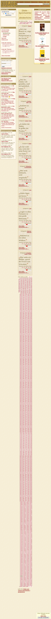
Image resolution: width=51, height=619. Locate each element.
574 (31, 402)
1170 (27, 550)
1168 (21, 550)
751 (23, 444)
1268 (21, 579)
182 (26, 312)
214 (31, 319)
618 (28, 413)
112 (26, 296)
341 (23, 349)
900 (21, 479)
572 (26, 402)
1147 (31, 543)
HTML (8, 13)
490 (21, 384)
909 (31, 480)
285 (21, 337)
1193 (24, 557)
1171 (31, 550)
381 (23, 358)
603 (28, 409)
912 (26, 481)
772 (26, 449)
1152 (21, 546)
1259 (27, 23)
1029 (24, 510)
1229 (24, 568)
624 (31, 414)
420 (21, 368)
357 (26, 353)
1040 (21, 513)
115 (21, 297)
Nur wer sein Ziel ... (7, 120)
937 (26, 487)
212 (26, 319)
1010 (27, 504)
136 (23, 302)
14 (27, 279)
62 (25, 287)
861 (23, 469)
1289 (24, 585)
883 (28, 474)
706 (23, 434)
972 (26, 495)
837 (26, 464)
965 (21, 494)
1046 (27, 514)
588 (28, 406)
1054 (27, 517)
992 (26, 499)
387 (26, 360)
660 (21, 423)
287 (26, 337)
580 (21, 405)
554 (31, 398)
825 (21, 461)
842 (26, 465)
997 (26, 501)
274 (31, 333)
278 (28, 334)
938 (28, 487)
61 (23, 287)
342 (26, 349)
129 (31, 300)
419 (31, 367)
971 (23, 495)
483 (28, 382)
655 (21, 422)
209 (31, 318)
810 (21, 458)
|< (29, 21)
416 (23, 367)
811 (23, 458)
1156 (21, 547)
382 (26, 358)
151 (23, 305)
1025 (24, 509)
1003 (31, 502)
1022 (27, 507)
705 (21, 434)
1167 (31, 549)
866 (23, 471)
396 (23, 362)
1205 (24, 561)
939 (31, 487)
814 (31, 458)
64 (29, 287)
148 (28, 304)
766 (23, 447)
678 (28, 427)
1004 (21, 503)
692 (26, 430)
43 (29, 283)
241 (23, 326)
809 (31, 457)
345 (21, 350)
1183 (31, 554)
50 (29, 285)
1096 (21, 529)
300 (21, 340)
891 (23, 476)
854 (31, 467)
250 (21, 328)
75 (23, 289)
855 (21, 468)
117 (26, 297)
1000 (21, 502)
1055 (31, 517)
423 (28, 368)
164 (31, 308)
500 (21, 386)
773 (28, 449)
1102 (27, 531)
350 (21, 352)
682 (26, 428)
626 (23, 415)
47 (23, 285)
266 (23, 332)
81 (21, 290)
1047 (31, 514)
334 (31, 347)
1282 (27, 583)
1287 (31, 584)
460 (21, 377)
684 (31, 428)
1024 (21, 509)
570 (21, 402)
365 (21, 355)
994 (31, 499)
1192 (21, 557)
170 (21, 310)
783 (28, 451)
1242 (27, 571)
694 (31, 430)
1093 (24, 528)
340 (21, 349)
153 (28, 305)
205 (21, 318)
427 (26, 369)
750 (21, 444)
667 (26, 424)
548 (28, 397)
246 (23, 327)
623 (28, 414)
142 (26, 303)
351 (23, 352)
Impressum (27, 2)
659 (31, 422)
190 (21, 315)
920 (21, 483)
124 (31, 298)
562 (26, 400)
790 (21, 453)
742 (26, 442)
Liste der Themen (6, 49)
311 (23, 342)
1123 (31, 536)
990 (21, 499)
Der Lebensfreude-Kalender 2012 (42, 46)
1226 (27, 566)
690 (21, 430)
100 (21, 294)
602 (26, 409)
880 (21, 474)
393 (28, 361)
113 (28, 296)
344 (31, 349)
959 (31, 491)
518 (28, 390)
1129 (24, 539)
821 (23, 460)
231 (23, 324)
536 (23, 394)
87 (19, 291)
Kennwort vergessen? (6, 67)
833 (28, 462)
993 (28, 499)
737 (26, 440)
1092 (21, 528)
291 (23, 338)
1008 (21, 504)
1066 (27, 520)
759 (31, 445)
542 (26, 395)
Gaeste (47, 16)
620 (21, 414)
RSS (45, 2)
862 (26, 469)
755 (21, 445)
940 (21, 488)
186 (23, 313)
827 (26, 461)
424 (31, 368)
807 (26, 457)
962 (26, 492)
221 (23, 321)
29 (29, 281)
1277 (24, 581)
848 (28, 466)
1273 (24, 580)
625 (21, 415)
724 (31, 437)
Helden (26, 254)
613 (28, 412)
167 (26, 309)
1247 (31, 572)
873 (28, 472)
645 (21, 420)
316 (23, 343)
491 (23, 384)
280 (21, 335)
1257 (21, 23)
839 (31, 464)
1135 (31, 540)
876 (23, 473)
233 (28, 324)
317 (26, 343)
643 (28, 419)
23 (31, 280)
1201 (24, 559)
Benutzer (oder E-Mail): (7, 60)
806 (23, 457)
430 (21, 370)
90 (25, 291)
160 (21, 308)
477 (26, 380)
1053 (24, 517)
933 (28, 486)
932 (26, 486)
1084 (21, 526)
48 (25, 285)
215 (21, 320)
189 (31, 313)
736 (23, 440)
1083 (31, 525)
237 (26, 325)
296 (23, 339)
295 (21, 339)
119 (31, 297)
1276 (21, 581)
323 (28, 345)
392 (26, 361)
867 (26, 471)
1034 (27, 511)
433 (28, 370)
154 (31, 305)
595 (21, 408)
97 (27, 293)
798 (28, 454)
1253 (21, 22)
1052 (21, 517)
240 (21, 326)
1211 (31, 562)
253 (28, 328)
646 (23, 420)
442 (26, 372)
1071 (31, 521)
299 (31, 339)
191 (23, 315)
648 (28, 420)
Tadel (27, 102)
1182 (27, 554)
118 (28, 297)
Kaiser (29, 143)
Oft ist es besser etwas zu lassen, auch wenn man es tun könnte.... (8, 89)
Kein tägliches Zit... (6, 146)
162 (26, 308)
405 (21, 364)
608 (28, 410)
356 (23, 353)
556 (23, 399)
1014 (27, 505)
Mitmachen (28, 166)
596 (23, 408)
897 (26, 477)
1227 (31, 566)
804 (31, 456)
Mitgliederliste (4, 73)
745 (21, 443)
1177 (24, 553)
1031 (31, 510)
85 (29, 290)
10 (19, 279)
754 (31, 444)
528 (28, 392)
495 (21, 385)
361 (23, 354)
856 (23, 468)
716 (23, 436)
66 (19, 288)
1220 (21, 565)
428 (28, 369)
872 (26, 472)
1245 (24, 572)
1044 (21, 514)
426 (23, 369)
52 (19, 286)
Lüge (30, 102)
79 (31, 289)
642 (26, 419)
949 (31, 489)
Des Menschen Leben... (7, 107)
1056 (21, 518)
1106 (27, 532)
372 (26, 356)
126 (23, 300)
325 (21, 346)
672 (26, 425)
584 (31, 405)
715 (21, 436)
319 (31, 343)
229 (31, 323)
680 (21, 428)
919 (31, 482)
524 (31, 391)
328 (28, 346)
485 (21, 383)
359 (31, 353)
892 (26, 476)
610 (21, 412)
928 (28, 484)
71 (29, 288)
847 (26, 466)
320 (21, 345)
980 (21, 497)
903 (28, 479)
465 (21, 378)
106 (23, 295)
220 (21, 321)
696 (23, 431)
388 (28, 360)
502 (26, 386)
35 (27, 282)
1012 (21, 505)
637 (26, 417)
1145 (24, 543)
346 (23, 350)
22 (29, 280)
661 (23, 423)
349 (31, 350)
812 (26, 458)
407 (26, 364)
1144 (21, 543)
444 (31, 372)
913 (28, 481)
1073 (24, 523)
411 (23, 365)
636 (23, 417)
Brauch (29, 26)
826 (23, 461)
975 (21, 496)
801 (23, 456)
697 (26, 431)
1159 (31, 547)
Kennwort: (3, 63)
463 (28, 377)
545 (21, 397)
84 (27, 290)
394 (31, 361)
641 (23, 419)
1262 (27, 577)
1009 (24, 504)
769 (31, 447)
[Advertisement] (6, 21)
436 (23, 371)
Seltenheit (29, 232)
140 (21, 303)
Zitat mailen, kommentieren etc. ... (24, 46)
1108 (21, 533)
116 (23, 297)
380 (21, 358)
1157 (24, 547)
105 (21, 295)
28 (27, 281)
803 (28, 456)
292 (26, 338)
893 (28, 476)
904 (31, 479)
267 (26, 332)
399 (31, 362)
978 (28, 496)
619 (31, 413)
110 (21, 296)
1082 (27, 525)
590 (21, 407)
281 (23, 335)
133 (28, 301)
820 (21, 460)
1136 (21, 541)
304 (31, 340)
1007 (31, 503)
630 (21, 416)
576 (23, 404)
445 (21, 373)
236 (23, 325)
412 (26, 365)
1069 (24, 521)
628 (28, 415)
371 (23, 356)
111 (23, 296)
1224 (21, 566)
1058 (27, 518)
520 (21, 391)
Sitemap (41, 2)
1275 (31, 580)
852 (26, 467)
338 (28, 348)
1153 (24, 546)
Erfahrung (38, 14)
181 (23, 312)
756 (23, 445)
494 (31, 384)
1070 (27, 521)
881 (23, 474)
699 (31, 431)
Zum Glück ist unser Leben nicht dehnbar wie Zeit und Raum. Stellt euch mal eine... (7, 102)
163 (28, 308)
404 (31, 363)
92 (29, 291)
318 (28, 343)
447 (26, 373)
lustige (5, 36)
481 (23, 382)
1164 (21, 549)
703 (28, 432)
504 (31, 386)
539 (31, 394)
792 (26, 453)
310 (21, 342)
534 (31, 393)
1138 (27, 541)
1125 (24, 538)
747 (26, 443)
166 (23, 309)
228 (28, 323)
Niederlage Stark (38, 11)
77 (27, 289)
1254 (24, 22)
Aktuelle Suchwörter (45, 5)
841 (23, 465)
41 (25, 283)
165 (21, 309)
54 (23, 286)
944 (31, 488)
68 (23, 288)
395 (21, 362)
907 (26, 480)
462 (26, 377)
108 (28, 295)
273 (28, 333)
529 (31, 392)
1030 (27, 510)
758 (28, 445)
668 (28, 424)
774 (31, 449)
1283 (31, 583)
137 (26, 302)
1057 (24, 518)
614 (31, 412)
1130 (27, 539)
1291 (31, 585)
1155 (31, 546)
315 (21, 343)
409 (31, 364)
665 (21, 424)
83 (25, 290)
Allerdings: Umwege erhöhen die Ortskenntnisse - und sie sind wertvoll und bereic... (8, 124)
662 (26, 423)
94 (21, 293)
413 (28, 365)
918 (28, 482)
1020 (21, 507)
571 (23, 402)
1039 (31, 512)
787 (26, 452)
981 (23, 497)
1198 (27, 558)
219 (31, 320)
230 (21, 324)
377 (26, 357)
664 (31, 423)
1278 (27, 581)
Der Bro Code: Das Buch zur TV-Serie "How (42, 33)
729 (31, 438)
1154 (27, 546)
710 (21, 435)
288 (28, 337)
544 (31, 395)
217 (26, 320)
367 (26, 355)
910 (21, 481)
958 (28, 491)
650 (21, 421)
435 (21, 371)
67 (21, 288)
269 (31, 332)
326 (23, 346)
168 (28, 309)
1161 (24, 548)
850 (21, 467)
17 (19, 280)
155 (21, 306)
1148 (21, 544)
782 (26, 451)
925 (21, 484)
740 (21, 442)
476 (23, 380)
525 (21, 392)
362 (26, 354)
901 (23, 479)
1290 (27, 585)
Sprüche (3, 38)
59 (19, 287)
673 (28, 425)
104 (31, 294)
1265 (24, 578)
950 (21, 490)
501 (23, 386)
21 (27, 280)
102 (26, 294)
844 (31, 465)
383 (28, 358)
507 (26, 387)
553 (28, 398)
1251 (31, 573)
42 (27, 283)
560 (21, 400)
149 (31, 304)
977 (26, 496)
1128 (21, 539)
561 (23, 400)
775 (21, 450)
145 (21, 304)
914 (31, 481)
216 (23, 320)
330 (21, 347)
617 (26, 413)
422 (26, 368)
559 (31, 399)
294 (31, 338)
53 (21, 286)
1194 (27, 557)
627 (26, 415)
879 (31, 473)
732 (26, 439)
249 (31, 327)
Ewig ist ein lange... (8, 99)
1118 (27, 535)
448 (28, 373)
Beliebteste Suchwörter (34, 5)
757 (26, 445)
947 (26, 489)
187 (26, 313)
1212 (21, 563)
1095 (31, 528)
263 (28, 331)
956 (23, 491)
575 (21, 404)
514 (31, 388)
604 (31, 409)
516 (23, 390)
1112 (21, 534)
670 (21, 425)
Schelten (29, 101)
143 (28, 303)
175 (21, 311)
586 (23, 406)
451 (23, 375)
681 (23, 428)
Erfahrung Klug (46, 14)
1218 (27, 564)
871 (23, 472)
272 (26, 333)
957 (26, 491)
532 (26, 393)
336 (23, 348)
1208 (21, 562)
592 (26, 407)
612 (26, 412)
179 (31, 311)
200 (21, 317)
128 (28, 300)
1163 (31, 548)
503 (28, 386)
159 (31, 306)
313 (28, 342)
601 (23, 409)
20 (25, 280)
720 (21, 437)
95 (23, 293)
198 (28, 316)
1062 (27, 519)
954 (31, 490)
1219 (31, 564)
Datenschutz (34, 2)
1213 (24, 563)
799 (31, 454)
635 (21, 417)
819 (31, 459)
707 (26, 434)
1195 (31, 557)
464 (31, 377)
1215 (31, 563)
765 (21, 447)
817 (26, 459)
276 (23, 334)
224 (31, 321)
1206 (27, 561)
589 (31, 406)
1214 (27, 563)
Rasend (36, 19)
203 (28, 317)
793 (28, 453)
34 (25, 282)
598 (28, 408)
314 (31, 342)
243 (28, 326)
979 (31, 496)
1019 (31, 506)
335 (21, 348)
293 (28, 338)
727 (26, 438)
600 (21, 409)
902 (26, 479)
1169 (24, 550)
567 (26, 401)
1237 (24, 570)
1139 (31, 541)
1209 (24, 562)
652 (26, 421)
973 (28, 495)
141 (23, 303)
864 (31, 469)
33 (23, 282)
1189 (24, 556)
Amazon (42, 63)
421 (23, 368)
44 (31, 283)
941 (23, 488)
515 (21, 390)
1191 (31, 556)
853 (28, 467)
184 (31, 312)
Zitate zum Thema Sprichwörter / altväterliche (24, 590)
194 (31, 315)
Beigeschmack (47, 17)
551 (23, 398)
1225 (24, 566)
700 (21, 432)
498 (28, 385)
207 (26, 318)
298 (28, 339)
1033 (24, 511)
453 (28, 375)
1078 (27, 524)
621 (23, 414)
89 (23, 291)
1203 (31, 559)
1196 (21, 558)
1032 (21, 511)
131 (23, 301)
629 (31, 415)
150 (21, 305)
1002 (27, 502)
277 (26, 334)
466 (23, 378)
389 (31, 360)
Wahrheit (29, 231)
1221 (24, 565)
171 (23, 310)
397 (26, 362)
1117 (24, 535)
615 (21, 413)
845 (21, 466)
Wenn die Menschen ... (7, 113)
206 (23, 318)
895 (21, 477)
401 (23, 363)
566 (23, 401)
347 (26, 350)
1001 (24, 502)
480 (21, 382)
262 (26, 331)
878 (28, 473)
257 (26, 330)
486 (23, 383)
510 (21, 388)
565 (21, 401)
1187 (31, 555)
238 (28, 325)
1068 (21, 521)
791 (23, 453)
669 (31, 424)
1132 (21, 540)
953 (28, 490)
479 (31, 380)
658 (28, 422)
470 (21, 379)
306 (23, 341)
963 (28, 492)
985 (21, 498)
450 (21, 375)
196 (23, 316)
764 (31, 446)
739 (31, 440)
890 (21, 476)
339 (31, 348)
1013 (24, 505)
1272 (21, 580)
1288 (21, 585)
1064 (21, 520)
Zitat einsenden (5, 55)
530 (21, 393)
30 (31, 281)
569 (31, 401)
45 (19, 285)
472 (26, 379)
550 (21, 398)
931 (23, 486)
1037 (24, 512)
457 (26, 376)
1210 (27, 562)
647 (26, 420)
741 (23, 442)
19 (23, 280)
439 (31, 371)
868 (28, 471)
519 (31, 390)
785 (21, 452)
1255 (27, 22)
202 (26, 317)
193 (28, 315)
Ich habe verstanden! (43, 617)
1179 (31, 553)
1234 (27, 569)
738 (28, 440)
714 (31, 435)
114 (31, 296)
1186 (27, 555)
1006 (27, 503)
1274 (27, 580)
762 (26, 446)
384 (31, 358)
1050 (27, 516)
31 (19, 282)
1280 (21, 583)
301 (23, 340)
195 (21, 316)
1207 (31, 561)
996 (23, 501)
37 (31, 282)
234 (31, 324)
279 (31, 334)
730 (21, 439)
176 (23, 311)
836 (23, 464)
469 (31, 378)
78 (29, 289)
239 (31, 325)
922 (26, 483)
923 (28, 483)
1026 (27, 509)
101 (23, 294)
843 (28, 465)
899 (31, 477)
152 (26, 305)
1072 (21, 523)
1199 (31, 558)
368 (28, 355)
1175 (31, 551)
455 (21, 376)
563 (28, 400)
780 (21, 451)
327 (26, 346)
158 (28, 306)
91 (27, 291)
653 (28, 421)
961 (23, 492)
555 (21, 399)
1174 (27, 551)
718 (28, 436)
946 (23, 489)
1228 (21, 568)
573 (28, 402)
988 (28, 498)
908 (28, 480)
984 (31, 497)
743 (28, 442)
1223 (31, 565)
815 (21, 459)
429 (31, 369)
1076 (21, 524)
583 (28, 405)
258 (28, 330)
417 (26, 367)
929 (31, 484)
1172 (21, 551)
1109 (24, 533)
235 (21, 325)
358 (28, 353)
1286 (27, 584)
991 (23, 499)
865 (21, 471)
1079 (31, 524)
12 (23, 279)
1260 (21, 577)
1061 (24, 519)
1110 (27, 533)
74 (21, 289)
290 (21, 338)
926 (23, 484)
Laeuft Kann (46, 13)
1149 (24, 544)
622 (26, 414)
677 (26, 427)
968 (28, 494)
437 (26, 371)
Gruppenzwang (27, 167)
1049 (24, 516)
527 (26, 392)
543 (28, 395)
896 (23, 477)
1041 (24, 513)
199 (31, 316)
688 (28, 429)
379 (31, 357)
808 (28, 457)
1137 (24, 541)
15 (29, 279)
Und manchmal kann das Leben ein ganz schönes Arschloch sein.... (8, 109)
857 (26, 468)
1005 (24, 503)
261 (23, 331)
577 (26, 404)
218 (28, 320)
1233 (24, 569)
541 (23, 395)
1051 (31, 516)
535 (21, 394)
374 (31, 356)
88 (21, 291)
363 (28, 354)
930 (21, 486)
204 (31, 317)
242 (26, 326)
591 (23, 407)
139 (31, 302)
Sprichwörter (5, 31)
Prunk (30, 120)
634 (31, 416)
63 (27, 287)
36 (29, 282)
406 (23, 364)
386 (23, 360)
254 (31, 328)
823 (28, 460)
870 (21, 472)
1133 (24, 540)
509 (31, 387)
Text (13, 13)
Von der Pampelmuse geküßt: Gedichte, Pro (42, 59)
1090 (27, 527)
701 (23, 432)
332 (26, 347)
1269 (24, 579)
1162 (27, 548)
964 (31, 492)
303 (28, 340)
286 (23, 337)
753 (28, 444)
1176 (21, 553)
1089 (24, 527)
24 (19, 281)
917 (26, 482)
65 (31, 287)
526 (23, 392)
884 (31, 474)
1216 (21, 564)
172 (26, 310)
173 (28, 310)
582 (26, 405)
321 (23, 345)
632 (26, 416)
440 (21, 372)
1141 (24, 542)
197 (26, 316)
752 (26, 444)
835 (21, 464)
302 (26, 340)
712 (26, 435)
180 (21, 312)
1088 (21, 527)
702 (26, 432)
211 (23, 319)
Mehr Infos (43, 616)
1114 (27, 534)
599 (31, 408)
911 (23, 481)
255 (21, 330)
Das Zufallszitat (5, 79)
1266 (27, 578)
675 (21, 427)
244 (31, 326)
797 (26, 454)
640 (21, 419)
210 (21, 319)
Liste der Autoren (6, 43)
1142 (27, 542)
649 (31, 420)
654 (31, 421)
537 (26, 394)
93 (31, 291)
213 (28, 319)
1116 (21, 535)
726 (23, 438)
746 (23, 443)
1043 (31, 513)
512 (26, 388)
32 (21, 282)
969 (31, 494)
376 (23, 357)
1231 (31, 568)
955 (21, 491)
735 (21, 440)
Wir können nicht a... (7, 86)
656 (23, 422)
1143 (31, 542)
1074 (27, 523)
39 (21, 283)
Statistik (22, 2)
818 (28, 459)
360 (21, 354)
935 (21, 487)
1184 (21, 555)
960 (21, 492)
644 (31, 419)
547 (26, 397)
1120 (21, 536)
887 (26, 475)
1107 (31, 532)
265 (21, 332)
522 (26, 391)
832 (26, 462)
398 (28, 362)
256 (23, 330)
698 (28, 431)
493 (28, 384)
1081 (24, 525)
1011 (31, 504)
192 (26, 315)
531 (23, 393)
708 (28, 434)
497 (26, 385)
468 (28, 378)
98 (29, 293)
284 (31, 335)
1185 (24, 555)
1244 (21, 572)
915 (21, 482)
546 (23, 397)
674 (31, 425)
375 (21, 357)
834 (31, 462)
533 (28, 393)
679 (31, 427)
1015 (31, 505)
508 (28, 387)
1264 (21, 578)
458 (28, 376)
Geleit (30, 76)
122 (26, 298)
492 (26, 384)
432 (26, 370)
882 (26, 474)
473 (28, 379)
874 (31, 472)
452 (26, 375)
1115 (31, 534)
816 (23, 459)
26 (23, 281)
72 (31, 288)
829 (31, 461)
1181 (24, 554)
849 (31, 466)
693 (28, 430)
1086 (27, 526)
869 (31, 471)
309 (31, 341)
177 (26, 311)
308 (28, 341)
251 (23, 328)
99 (31, 293)
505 (21, 387)
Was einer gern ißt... (8, 93)
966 (23, 494)
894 (31, 476)
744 (31, 442)
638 (28, 417)
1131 (31, 539)
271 (23, 333)
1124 (21, 538)
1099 (31, 529)
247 (26, 327)
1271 (31, 579)
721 (23, 437)
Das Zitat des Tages (6, 78)
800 (21, 456)
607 (26, 410)
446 (23, 373)
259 (31, 330)
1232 (21, 569)
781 (23, 451)
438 (28, 371)
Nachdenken (38, 17)
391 (23, 361)
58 (31, 286)
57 (29, 286)
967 (26, 494)
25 (21, 281)
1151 (31, 544)
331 (23, 347)
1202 (27, 559)
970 (21, 495)
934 (31, 486)
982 (26, 497)
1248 (21, 573)
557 (26, 399)
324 (31, 345)
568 (28, 401)
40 (23, 283)
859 (31, 468)
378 (28, 357)
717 (26, 436)
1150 (27, 544)
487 (26, 383)
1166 (27, 549)
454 (31, 375)
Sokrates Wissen (39, 16)
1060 (21, 519)
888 (28, 475)
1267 (31, 578)
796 (23, 454)
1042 (27, 513)
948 (28, 489)
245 (21, 327)
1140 (21, 542)
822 (26, 460)
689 (31, 429)
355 (21, 353)
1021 (24, 507)
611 (23, 412)
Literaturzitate (5, 30)
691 (23, 430)
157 (26, 306)
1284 (21, 584)
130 (21, 301)
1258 (24, 23)
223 (28, 321)
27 (25, 281)
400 (21, 363)
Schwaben (28, 252)
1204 (21, 561)
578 (28, 404)
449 (31, 373)
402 (26, 363)
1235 (31, 569)
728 (28, 438)
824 (31, 460)
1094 (27, 528)
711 (23, 435)
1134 (27, 540)
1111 (31, 533)
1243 (31, 571)
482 (26, 382)
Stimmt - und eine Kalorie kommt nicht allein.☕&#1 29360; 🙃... (7, 95)
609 (31, 410)
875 (21, 473)
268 (28, 332)
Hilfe (48, 2)
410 (21, 365)
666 (23, 424)
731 (23, 439)
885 (21, 475)
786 (23, 452)
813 (28, 458)
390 (21, 361)
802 (26, 456)
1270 (27, 579)
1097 (24, 529)
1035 (31, 511)
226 (23, 323)
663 (28, 423)
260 (21, 331)
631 (23, 416)
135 (21, 302)
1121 (24, 536)
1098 (27, 529)
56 (27, 286)
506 (23, 387)
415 (21, 367)
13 (25, 279)
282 (26, 335)
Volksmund (4, 40)
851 (23, 467)
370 (21, 356)
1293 (24, 586)
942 (26, 488)
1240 (21, 571)
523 (28, 391)
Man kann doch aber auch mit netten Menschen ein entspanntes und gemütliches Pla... (7, 116)
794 (31, 453)
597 (26, 408)
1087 (31, 526)
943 (28, 488)
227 (26, 323)
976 (23, 496)
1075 (31, 523)
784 (31, 451)
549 (31, 397)
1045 (24, 514)
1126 (27, 538)
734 (31, 439)
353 (28, 352)
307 (26, 341)
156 (23, 306)
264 (31, 331)
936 (23, 487)
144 (31, 303)
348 (28, 350)
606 (23, 410)
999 (31, 501)
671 (23, 425)
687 (26, 429)
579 (31, 404)
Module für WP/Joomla (6, 80)
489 (31, 383)
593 (28, 407)
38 (19, 283)
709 (31, 434)
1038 (27, 512)
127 (26, 300)
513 (28, 388)
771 (23, 449)
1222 (27, 565)
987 (26, 498)
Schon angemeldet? (6, 72)
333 (28, 347)
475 (21, 380)
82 (23, 290)
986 (23, 498)
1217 (24, 564)
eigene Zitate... (5, 133)
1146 (27, 543)
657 (26, 422)
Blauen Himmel (41, 19)
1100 (21, 531)
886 (23, 475)
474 (31, 379)
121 (23, 298)
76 (25, 289)
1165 (24, 549)
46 (21, 285)
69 (25, 288)
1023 (31, 507)
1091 (31, 527)
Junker (26, 120)
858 (28, 468)
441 (23, 372)
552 (26, 398)
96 (25, 293)
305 (21, 341)
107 (26, 295)
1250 (27, 573)
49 (27, 285)
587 (26, 406)
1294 (27, 586)
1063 (31, 519)
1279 (31, 581)
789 (31, 452)
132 (26, 301)
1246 (27, 572)
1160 (21, 548)
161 (23, 308)
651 (23, 421)
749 (31, 443)
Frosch (29, 254)
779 (31, 450)
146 (23, 304)
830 (21, 462)
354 (31, 352)
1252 (21, 574)
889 (31, 475)
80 (19, 290)
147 (26, 304)
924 (31, 483)
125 (21, 300)
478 (28, 380)
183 (28, 312)
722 (26, 437)
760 (21, 446)
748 (28, 443)
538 (28, 394)
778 (28, 450)
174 (31, 310)
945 (21, 489)
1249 (24, 573)
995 (21, 501)
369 (31, 355)
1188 (21, 556)
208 (28, 318)
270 (21, 333)
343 (28, 349)
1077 (24, 524)
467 (26, 378)
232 (26, 324)
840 (21, 465)
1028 (21, 510)
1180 (21, 554)
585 (21, 406)
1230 (27, 568)
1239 (31, 570)
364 (31, 354)
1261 (24, 577)
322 (26, 345)
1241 (24, 571)
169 (31, 309)
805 (21, 457)
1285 (24, 584)
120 (21, 298)
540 (21, 395)
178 (28, 311)
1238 (27, 570)
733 (28, 439)
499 (31, 385)
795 (21, 454)
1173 (24, 551)
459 (31, 376)
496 (23, 385)
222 (26, 321)
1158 (27, 547)
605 (21, 410)
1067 (31, 520)
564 (31, 400)
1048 (21, 516)
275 (21, 334)
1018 (27, 506)
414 (31, 365)
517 (26, 390)
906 (23, 480)
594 (31, 407)
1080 (21, 525)
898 (28, 477)
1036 (21, 512)
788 (28, 452)
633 (28, 416)
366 (23, 355)
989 (31, 498)
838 (28, 464)
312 (26, 342)
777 (26, 450)
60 (21, 287)
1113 (24, 534)
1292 (21, 586)
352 (26, 352)
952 (26, 490)
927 (26, 484)
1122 (27, 536)
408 (28, 364)
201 (23, 317)
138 (28, 302)
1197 (24, 558)
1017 (24, 506)
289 (31, 337)
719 (31, 436)
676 (23, 427)
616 (23, 413)
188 (28, 313)
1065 (24, 520)
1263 (31, 577)
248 (28, 327)
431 (23, 370)
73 (19, 289)
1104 (21, 532)
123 (28, 298)
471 (23, 379)
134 (31, 301)
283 (28, 335)
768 (28, 447)
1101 (24, 531)
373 (28, 356)
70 (27, 288)
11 (21, 279)
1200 (21, 559)
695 (21, 431)
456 (23, 376)
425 (21, 369)
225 (21, 323)
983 (28, 497)
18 (21, 280)
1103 (31, 531)
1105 (24, 532)
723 (28, 437)
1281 (24, 583)
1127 (31, 538)
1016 (21, 506)
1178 (27, 553)
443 (28, 372)
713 (28, 435)
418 (28, 367)
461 (23, 377)
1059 (31, 518)
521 (23, 391)
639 (31, 417)
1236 (21, 570)
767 (26, 447)
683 (28, 428)
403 (28, 363)
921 (23, 483)
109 (31, 295)
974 (31, 495)
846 (23, 466)
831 (23, 462)
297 (26, 339)
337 (26, 348)
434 (31, 370)
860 (21, 469)
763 (28, 446)
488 (28, 383)
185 (21, 313)
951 (23, 490)
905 (21, 480)
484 (31, 382)
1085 (24, 526)
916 (23, 482)
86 (31, 290)
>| (31, 23)
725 (21, 438)
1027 (31, 509)
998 (28, 501)
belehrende (6, 35)
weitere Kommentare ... (7, 127)
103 (28, 294)
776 (23, 450)
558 (28, 399)
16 (31, 279)
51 (31, 285)
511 (23, 388)
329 (31, 346)
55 (25, 286)
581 (23, 405)
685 (21, 429)
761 (23, 446)
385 (21, 360)
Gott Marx (44, 11)
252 (26, 328)
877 (26, 473)
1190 (27, 556)
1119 (31, 535)
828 (28, 461)
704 (31, 432)
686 (23, 429)
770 (21, 449)
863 (28, 469)
